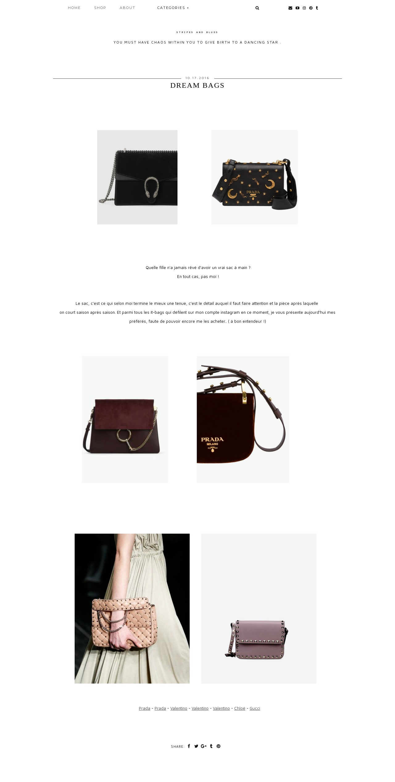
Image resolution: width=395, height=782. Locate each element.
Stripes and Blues (197, 32)
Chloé (239, 708)
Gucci (255, 708)
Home (74, 8)
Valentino (178, 708)
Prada (144, 708)
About (127, 8)
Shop (100, 8)
